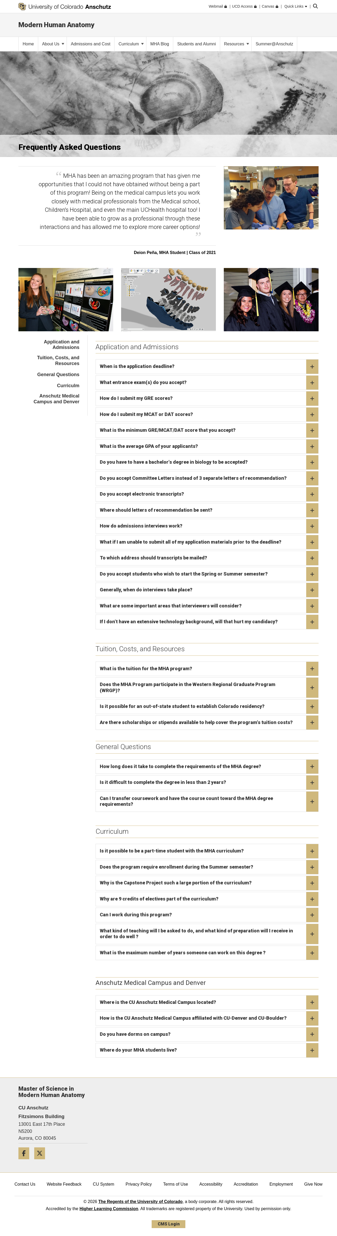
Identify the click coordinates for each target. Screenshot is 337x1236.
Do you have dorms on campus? (209, 1034)
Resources (236, 44)
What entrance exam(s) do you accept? (209, 383)
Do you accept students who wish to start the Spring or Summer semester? (209, 574)
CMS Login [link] (169, 1224)
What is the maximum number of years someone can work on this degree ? (209, 953)
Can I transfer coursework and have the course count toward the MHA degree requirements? (209, 802)
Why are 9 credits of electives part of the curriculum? (209, 899)
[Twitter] (41, 1161)
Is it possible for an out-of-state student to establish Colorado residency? (209, 707)
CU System (103, 1184)
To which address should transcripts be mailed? (209, 558)
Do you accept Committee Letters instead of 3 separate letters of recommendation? (209, 478)
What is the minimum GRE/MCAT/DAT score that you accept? (209, 430)
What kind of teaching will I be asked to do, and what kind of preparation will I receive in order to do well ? (209, 934)
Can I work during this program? (209, 915)
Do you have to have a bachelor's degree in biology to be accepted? (209, 462)
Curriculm (68, 385)
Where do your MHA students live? (209, 1050)
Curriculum (131, 44)
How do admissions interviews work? (209, 526)
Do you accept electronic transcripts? (209, 494)
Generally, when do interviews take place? (209, 590)
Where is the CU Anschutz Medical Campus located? (209, 1002)
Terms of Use (175, 1184)
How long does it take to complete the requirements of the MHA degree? (209, 767)
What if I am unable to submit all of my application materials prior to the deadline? (209, 542)
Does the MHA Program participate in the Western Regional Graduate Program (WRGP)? (209, 688)
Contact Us (24, 1184)
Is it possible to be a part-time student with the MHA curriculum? (209, 851)
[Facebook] (25, 1161)
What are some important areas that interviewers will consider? (209, 606)
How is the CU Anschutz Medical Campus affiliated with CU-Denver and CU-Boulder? (209, 1018)
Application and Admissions (62, 344)
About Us (53, 44)
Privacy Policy (139, 1184)
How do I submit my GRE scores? (209, 398)
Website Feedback (64, 1184)
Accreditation (246, 1184)
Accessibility (210, 1184)
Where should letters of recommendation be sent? (209, 510)
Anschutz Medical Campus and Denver (56, 398)
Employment (281, 1184)
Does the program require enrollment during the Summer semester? (209, 867)
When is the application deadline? (209, 367)
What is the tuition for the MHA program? (209, 669)
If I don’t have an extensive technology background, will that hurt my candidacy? (209, 622)
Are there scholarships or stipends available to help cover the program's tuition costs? (209, 723)
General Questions (58, 374)
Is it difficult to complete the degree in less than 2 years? (209, 782)
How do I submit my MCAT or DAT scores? (209, 415)
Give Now (313, 1184)
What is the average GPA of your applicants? (209, 446)
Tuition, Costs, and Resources (58, 360)
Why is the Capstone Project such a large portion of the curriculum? (209, 883)
